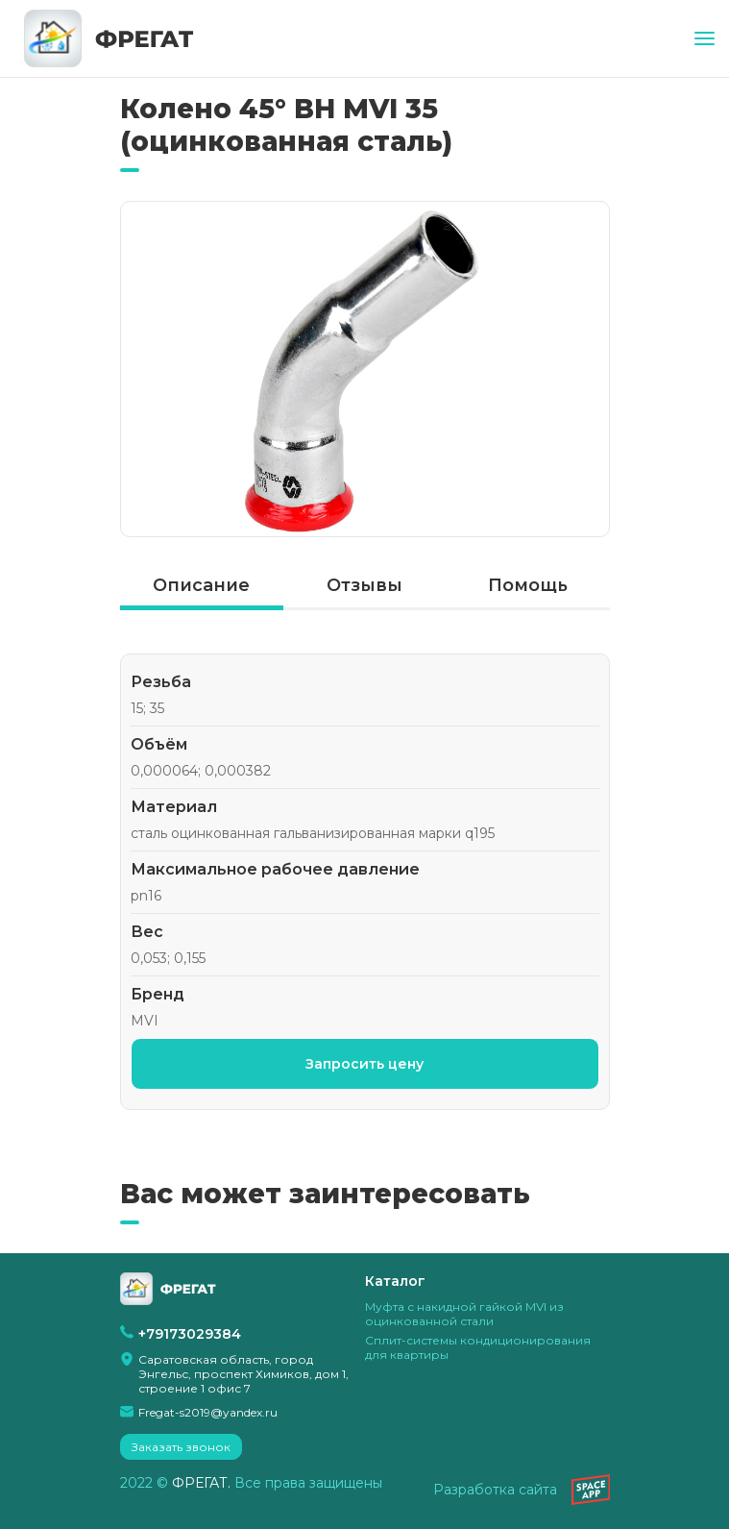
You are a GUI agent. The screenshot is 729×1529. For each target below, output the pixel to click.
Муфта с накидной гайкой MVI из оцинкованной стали (464, 1313)
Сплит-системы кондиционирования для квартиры (478, 1347)
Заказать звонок (181, 1447)
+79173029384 (189, 1334)
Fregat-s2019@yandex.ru (208, 1412)
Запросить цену (364, 1064)
